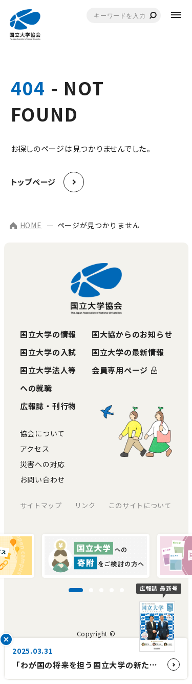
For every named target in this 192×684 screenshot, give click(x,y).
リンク (85, 505)
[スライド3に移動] (101, 590)
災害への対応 (42, 464)
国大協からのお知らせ (132, 334)
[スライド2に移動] (91, 590)
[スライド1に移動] (76, 590)
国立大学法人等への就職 (48, 379)
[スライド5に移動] (122, 590)
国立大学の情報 (48, 334)
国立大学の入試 (48, 352)
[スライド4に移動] (112, 590)
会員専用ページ (120, 370)
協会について (42, 433)
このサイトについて (140, 505)
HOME (26, 225)
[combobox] (124, 15)
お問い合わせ (42, 479)
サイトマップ (41, 505)
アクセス (35, 449)
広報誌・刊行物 (48, 405)
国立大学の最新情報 (128, 352)
